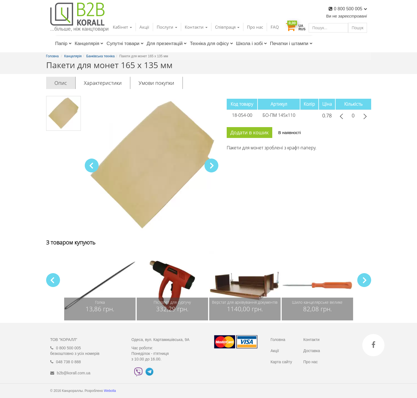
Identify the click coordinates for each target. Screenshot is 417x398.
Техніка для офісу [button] (211, 43)
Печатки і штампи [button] (291, 43)
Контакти (311, 339)
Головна (278, 339)
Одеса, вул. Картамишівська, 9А (160, 339)
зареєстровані (352, 16)
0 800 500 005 (350, 8)
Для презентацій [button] (167, 43)
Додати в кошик (249, 132)
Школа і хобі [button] (251, 43)
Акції (144, 27)
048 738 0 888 (68, 362)
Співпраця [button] (227, 27)
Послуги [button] (167, 27)
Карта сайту (281, 362)
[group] (100, 285)
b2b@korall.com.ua (74, 373)
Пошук (357, 27)
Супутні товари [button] (124, 43)
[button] (211, 165)
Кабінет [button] (122, 27)
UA (300, 26)
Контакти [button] (196, 27)
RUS (301, 29)
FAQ (275, 27)
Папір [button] (63, 43)
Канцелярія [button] (89, 43)
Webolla (110, 391)
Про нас (255, 27)
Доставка (311, 350)
